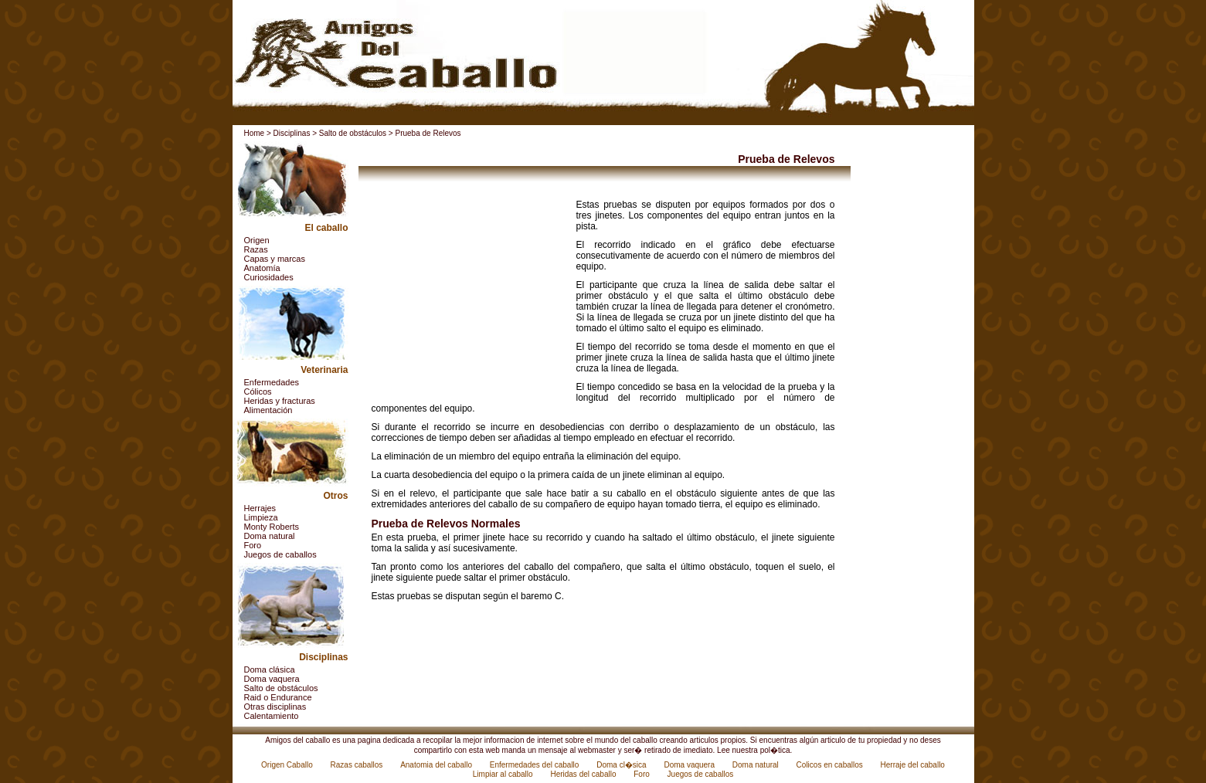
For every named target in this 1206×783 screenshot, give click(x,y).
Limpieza (261, 517)
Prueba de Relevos (427, 133)
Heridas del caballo (584, 774)
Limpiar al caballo (504, 774)
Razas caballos (358, 765)
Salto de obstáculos (352, 133)
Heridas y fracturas (279, 400)
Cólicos (258, 391)
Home (254, 133)
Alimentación (268, 410)
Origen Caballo (287, 765)
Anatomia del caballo (437, 765)
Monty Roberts (272, 526)
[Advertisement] (468, 295)
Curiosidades (269, 277)
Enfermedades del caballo (535, 765)
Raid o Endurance (278, 697)
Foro (253, 545)
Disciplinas (292, 133)
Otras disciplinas (275, 706)
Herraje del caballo (913, 765)
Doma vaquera (272, 678)
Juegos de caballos (280, 554)
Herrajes (260, 508)
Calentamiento (271, 715)
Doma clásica (269, 669)
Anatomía (262, 268)
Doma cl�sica (622, 765)
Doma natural (269, 536)
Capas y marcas (274, 258)
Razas (256, 249)
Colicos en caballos (831, 765)
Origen (257, 240)
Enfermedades (272, 382)
